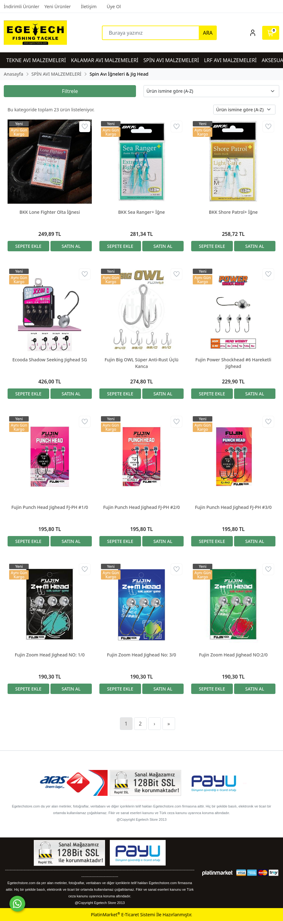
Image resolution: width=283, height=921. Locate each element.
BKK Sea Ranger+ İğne (141, 212)
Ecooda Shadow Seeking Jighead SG (49, 360)
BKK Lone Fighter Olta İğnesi (50, 212)
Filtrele (70, 91)
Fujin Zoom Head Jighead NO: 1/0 (50, 655)
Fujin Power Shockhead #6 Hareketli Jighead (233, 363)
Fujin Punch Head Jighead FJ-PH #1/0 (49, 507)
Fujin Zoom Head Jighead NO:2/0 (233, 655)
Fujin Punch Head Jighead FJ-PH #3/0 (233, 507)
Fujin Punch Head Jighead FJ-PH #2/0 (141, 507)
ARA (207, 32)
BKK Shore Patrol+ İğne (233, 212)
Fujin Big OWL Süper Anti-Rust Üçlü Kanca (141, 363)
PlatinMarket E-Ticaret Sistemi (123, 915)
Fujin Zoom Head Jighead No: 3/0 (141, 655)
